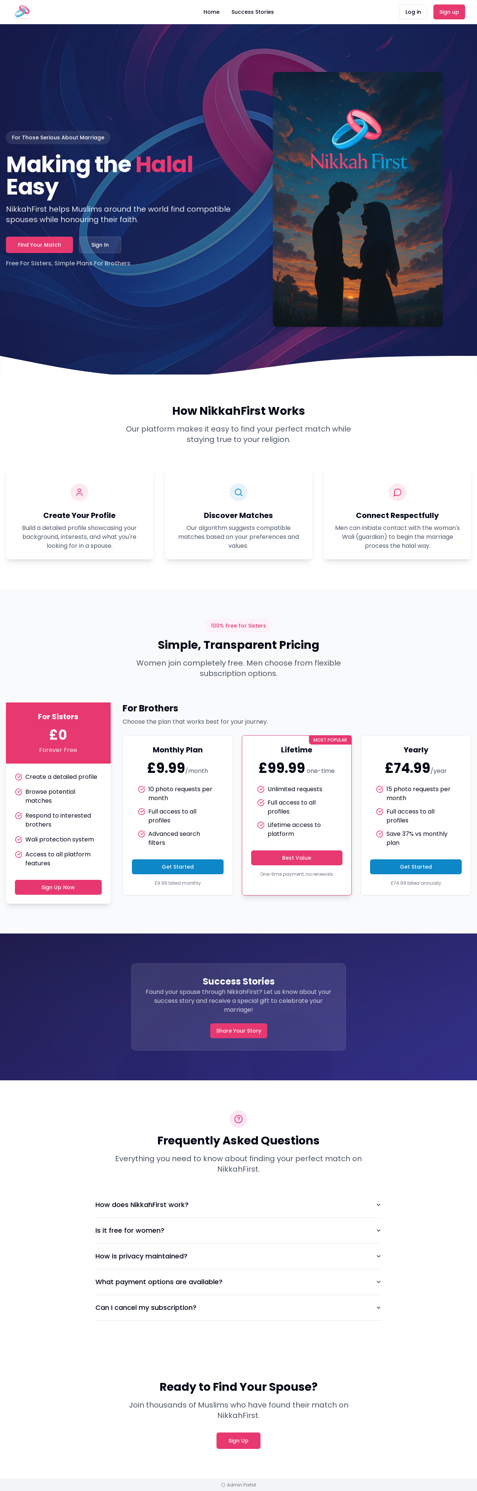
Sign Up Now (58, 887)
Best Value (296, 858)
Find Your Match (39, 245)
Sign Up (238, 1440)
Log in (413, 12)
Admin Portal (238, 1485)
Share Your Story (238, 1030)
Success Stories (252, 12)
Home (211, 12)
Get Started (178, 867)
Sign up (449, 12)
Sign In (100, 245)
